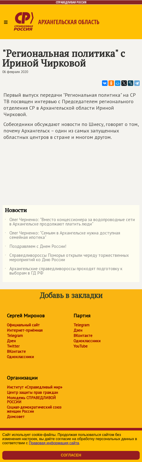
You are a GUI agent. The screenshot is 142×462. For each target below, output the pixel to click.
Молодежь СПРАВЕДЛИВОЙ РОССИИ (31, 400)
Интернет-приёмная (25, 330)
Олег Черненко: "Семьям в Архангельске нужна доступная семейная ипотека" (62, 235)
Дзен (11, 341)
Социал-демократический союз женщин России (34, 409)
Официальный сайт (23, 325)
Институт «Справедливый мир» (34, 387)
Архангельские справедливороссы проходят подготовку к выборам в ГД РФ (63, 271)
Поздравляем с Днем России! (35, 247)
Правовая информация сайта (54, 443)
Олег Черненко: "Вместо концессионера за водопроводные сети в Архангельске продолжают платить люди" (70, 222)
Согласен (71, 455)
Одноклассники (20, 357)
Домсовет (16, 417)
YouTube (81, 346)
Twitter (13, 346)
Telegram (15, 335)
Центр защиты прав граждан (32, 392)
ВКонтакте (16, 351)
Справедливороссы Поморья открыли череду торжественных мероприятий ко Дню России (67, 257)
